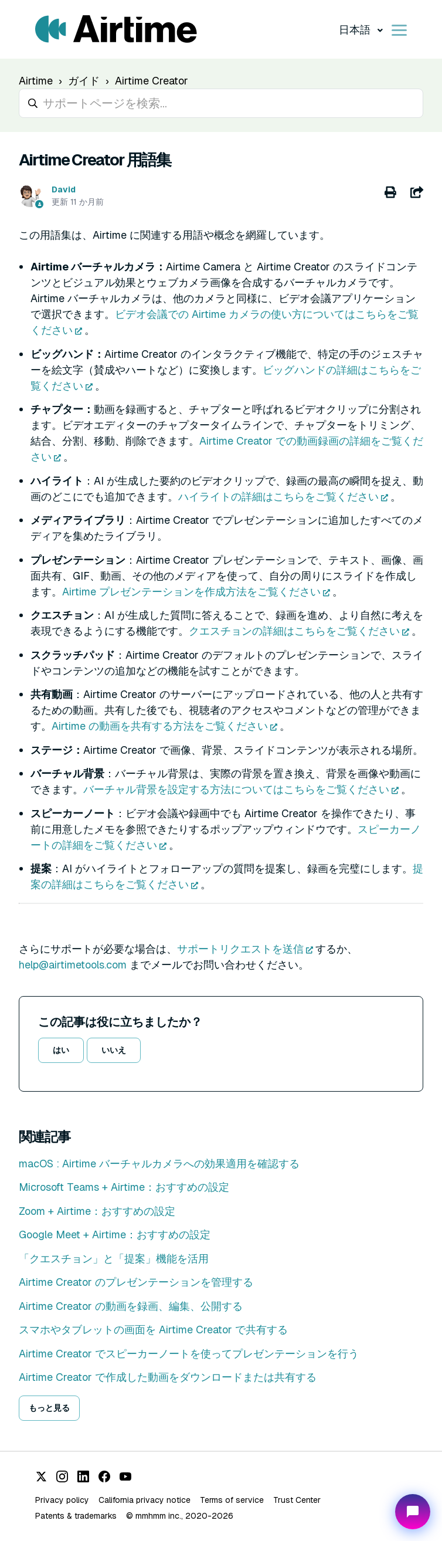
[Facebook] (104, 1476)
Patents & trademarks (76, 1515)
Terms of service (232, 1500)
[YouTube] (125, 1476)
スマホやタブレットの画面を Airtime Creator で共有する (153, 1329)
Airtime (36, 80)
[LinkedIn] (83, 1476)
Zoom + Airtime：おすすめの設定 (97, 1211)
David (64, 189)
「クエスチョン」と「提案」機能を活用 (114, 1258)
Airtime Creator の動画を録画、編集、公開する (131, 1306)
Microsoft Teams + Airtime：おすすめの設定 (124, 1187)
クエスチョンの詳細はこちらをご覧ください (294, 631)
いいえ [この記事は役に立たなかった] (113, 1050)
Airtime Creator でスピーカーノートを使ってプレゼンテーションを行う (189, 1353)
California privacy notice (144, 1500)
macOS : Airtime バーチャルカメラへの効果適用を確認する (159, 1163)
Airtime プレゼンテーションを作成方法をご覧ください (191, 591)
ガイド (84, 80)
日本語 (356, 29)
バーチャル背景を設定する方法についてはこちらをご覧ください (236, 789)
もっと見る (49, 1408)
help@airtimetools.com (73, 964)
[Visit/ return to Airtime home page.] (116, 29)
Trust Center (297, 1500)
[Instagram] (62, 1476)
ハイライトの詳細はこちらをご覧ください (278, 496)
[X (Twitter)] (41, 1476)
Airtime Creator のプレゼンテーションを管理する (136, 1282)
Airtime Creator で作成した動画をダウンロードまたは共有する (168, 1377)
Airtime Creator (151, 80)
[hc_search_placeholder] (221, 103)
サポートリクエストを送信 (240, 949)
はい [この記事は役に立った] (61, 1050)
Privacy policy (62, 1500)
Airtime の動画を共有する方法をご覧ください (160, 726)
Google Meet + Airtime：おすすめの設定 (114, 1234)
